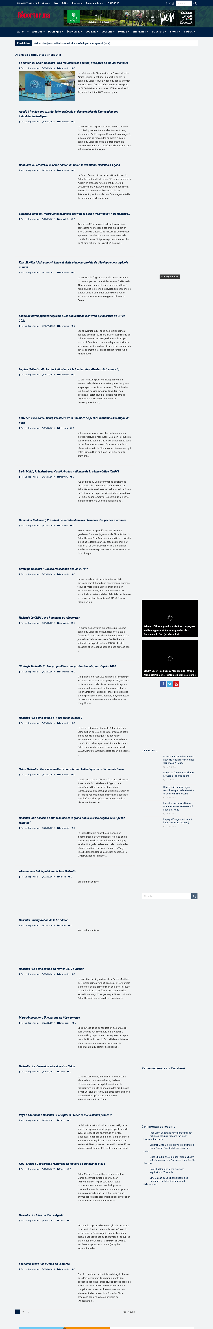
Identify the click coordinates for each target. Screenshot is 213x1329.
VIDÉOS (188, 31)
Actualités (64, 219)
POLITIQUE (54, 31)
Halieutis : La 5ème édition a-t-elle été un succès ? (50, 718)
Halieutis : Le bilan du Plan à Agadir (41, 1215)
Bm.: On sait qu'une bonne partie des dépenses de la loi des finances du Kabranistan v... (166, 1181)
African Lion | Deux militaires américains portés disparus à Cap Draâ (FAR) (72, 43)
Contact (46, 3)
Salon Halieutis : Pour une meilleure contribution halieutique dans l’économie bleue (71, 769)
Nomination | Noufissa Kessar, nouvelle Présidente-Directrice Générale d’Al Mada (179, 759)
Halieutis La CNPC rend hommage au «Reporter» (49, 617)
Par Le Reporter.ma (30, 68)
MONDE (122, 31)
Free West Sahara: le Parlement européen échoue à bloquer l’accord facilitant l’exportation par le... (168, 1136)
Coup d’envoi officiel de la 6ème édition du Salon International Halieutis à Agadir (69, 165)
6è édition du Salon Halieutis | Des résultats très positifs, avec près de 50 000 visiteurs (73, 63)
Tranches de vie (94, 3)
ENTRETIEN (139, 31)
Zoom (62, 1072)
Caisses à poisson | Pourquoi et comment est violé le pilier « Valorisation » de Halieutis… (74, 213)
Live (56, 3)
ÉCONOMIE (73, 31)
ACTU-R (21, 31)
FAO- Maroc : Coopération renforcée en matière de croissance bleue (62, 1163)
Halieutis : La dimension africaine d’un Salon (47, 1066)
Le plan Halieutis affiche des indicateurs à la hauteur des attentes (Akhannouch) (69, 369)
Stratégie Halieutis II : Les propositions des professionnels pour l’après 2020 (67, 666)
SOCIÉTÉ (90, 31)
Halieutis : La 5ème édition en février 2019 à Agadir (51, 969)
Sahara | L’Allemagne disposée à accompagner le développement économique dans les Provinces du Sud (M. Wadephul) (169, 630)
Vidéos (62, 877)
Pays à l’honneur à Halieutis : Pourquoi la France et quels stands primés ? (65, 1115)
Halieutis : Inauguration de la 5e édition (43, 920)
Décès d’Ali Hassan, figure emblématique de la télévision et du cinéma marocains (178, 790)
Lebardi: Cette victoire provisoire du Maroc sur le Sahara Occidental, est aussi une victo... (169, 1148)
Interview (63, 428)
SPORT (174, 31)
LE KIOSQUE (113, 3)
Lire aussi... (64, 1023)
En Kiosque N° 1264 (169, 277)
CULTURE (106, 31)
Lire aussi (77, 3)
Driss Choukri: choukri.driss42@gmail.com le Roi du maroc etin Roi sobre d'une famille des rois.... (169, 1160)
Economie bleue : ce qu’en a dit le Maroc (44, 1264)
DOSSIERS (158, 31)
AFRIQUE (37, 31)
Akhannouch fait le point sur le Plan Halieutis (47, 871)
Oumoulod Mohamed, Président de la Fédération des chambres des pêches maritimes (72, 520)
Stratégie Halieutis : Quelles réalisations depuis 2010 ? (53, 569)
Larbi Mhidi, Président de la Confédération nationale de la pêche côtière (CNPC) (69, 471)
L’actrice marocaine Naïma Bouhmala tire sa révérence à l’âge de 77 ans (178, 806)
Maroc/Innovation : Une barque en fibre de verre (49, 1017)
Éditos (65, 3)
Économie (64, 68)
